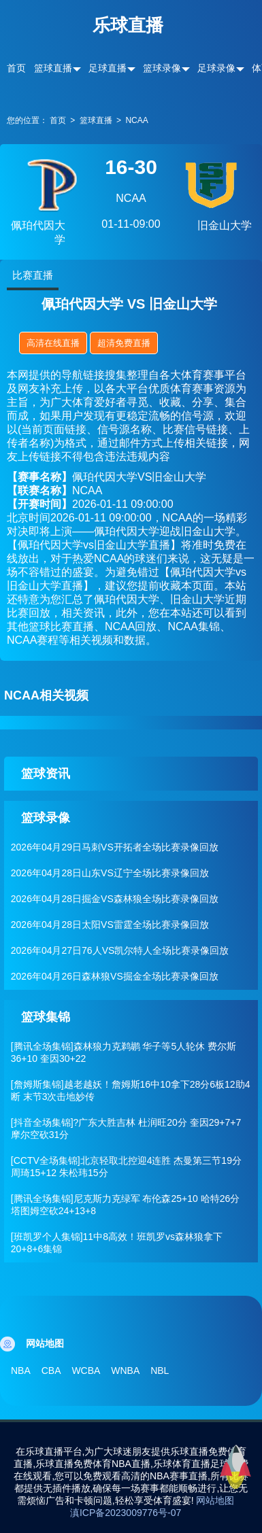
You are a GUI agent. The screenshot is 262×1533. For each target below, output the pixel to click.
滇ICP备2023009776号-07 (125, 1512)
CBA (51, 1370)
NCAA (136, 120)
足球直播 (107, 68)
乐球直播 (128, 25)
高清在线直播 (53, 343)
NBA (21, 1370)
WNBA (125, 1370)
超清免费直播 (123, 343)
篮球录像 (162, 68)
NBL (159, 1370)
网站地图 (215, 1500)
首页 (16, 68)
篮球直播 (53, 68)
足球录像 (216, 68)
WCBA (85, 1370)
